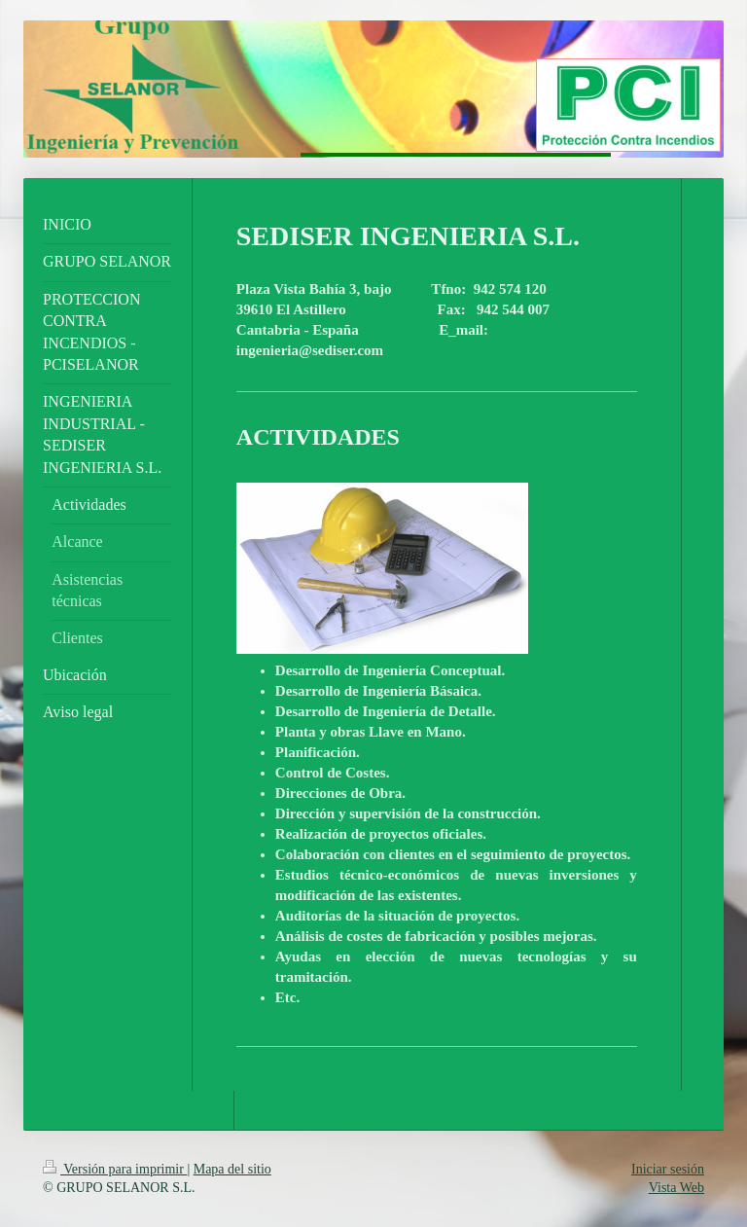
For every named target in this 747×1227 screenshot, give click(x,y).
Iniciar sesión (667, 1169)
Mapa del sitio (232, 1169)
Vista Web (676, 1187)
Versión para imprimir (115, 1169)
